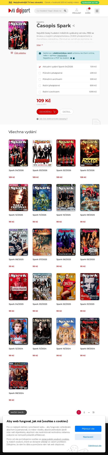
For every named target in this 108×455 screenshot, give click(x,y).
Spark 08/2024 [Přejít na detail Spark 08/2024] (16, 393)
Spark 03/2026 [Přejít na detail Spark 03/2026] (40, 170)
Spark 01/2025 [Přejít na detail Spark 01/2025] (87, 304)
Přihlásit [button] (76, 11)
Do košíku (47, 112)
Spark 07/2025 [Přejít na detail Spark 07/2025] (40, 259)
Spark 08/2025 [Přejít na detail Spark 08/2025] (16, 259)
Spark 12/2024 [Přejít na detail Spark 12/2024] (16, 348)
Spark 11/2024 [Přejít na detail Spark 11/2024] (39, 348)
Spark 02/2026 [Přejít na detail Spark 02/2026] (63, 170)
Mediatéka (62, 55)
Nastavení (88, 436)
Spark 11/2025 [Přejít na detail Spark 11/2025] (39, 215)
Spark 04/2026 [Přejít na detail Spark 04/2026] (16, 170)
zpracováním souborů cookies (55, 439)
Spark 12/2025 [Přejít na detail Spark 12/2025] (16, 215)
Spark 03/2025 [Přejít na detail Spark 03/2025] (40, 304)
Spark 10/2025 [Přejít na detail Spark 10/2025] (63, 215)
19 (93, 412)
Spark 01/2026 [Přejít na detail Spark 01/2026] (87, 170)
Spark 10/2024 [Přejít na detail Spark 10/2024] (63, 348)
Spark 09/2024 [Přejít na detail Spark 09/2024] (87, 348)
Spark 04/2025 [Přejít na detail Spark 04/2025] (16, 304)
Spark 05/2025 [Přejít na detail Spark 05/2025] (87, 259)
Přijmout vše (88, 428)
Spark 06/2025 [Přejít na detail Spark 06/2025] (63, 259)
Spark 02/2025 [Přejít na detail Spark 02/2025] (63, 304)
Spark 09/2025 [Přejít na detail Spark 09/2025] (87, 215)
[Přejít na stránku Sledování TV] (54, 2)
